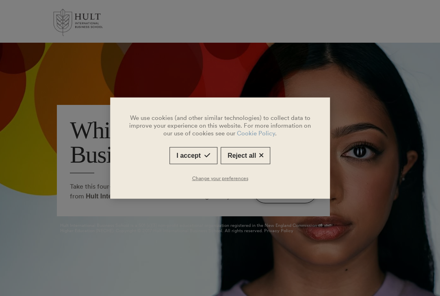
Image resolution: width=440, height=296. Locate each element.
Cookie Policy (256, 133)
